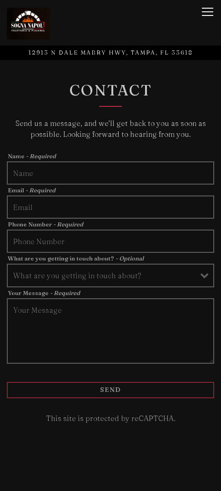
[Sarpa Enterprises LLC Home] (33, 23)
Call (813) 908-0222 (110, 479)
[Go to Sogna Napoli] (110, 52)
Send (110, 390)
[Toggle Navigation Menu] (207, 12)
